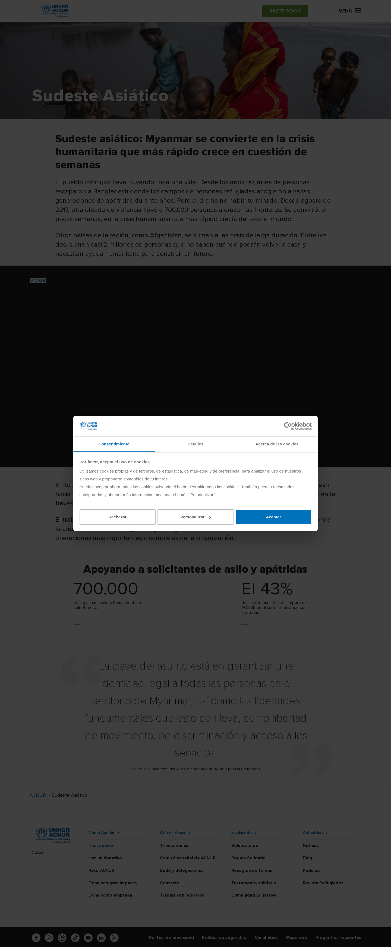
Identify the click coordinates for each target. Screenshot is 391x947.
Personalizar (195, 517)
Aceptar (273, 517)
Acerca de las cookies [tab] (277, 444)
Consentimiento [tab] (114, 444)
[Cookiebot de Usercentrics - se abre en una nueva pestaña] (288, 426)
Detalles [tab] (195, 444)
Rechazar (117, 517)
